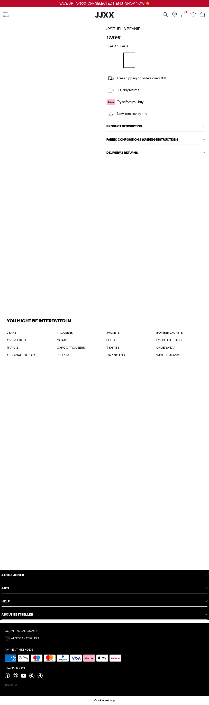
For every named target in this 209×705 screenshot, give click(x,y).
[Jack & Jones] (104, 17)
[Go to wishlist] (193, 16)
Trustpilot (11, 684)
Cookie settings (104, 700)
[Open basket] (202, 15)
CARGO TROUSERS (71, 347)
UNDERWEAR (166, 347)
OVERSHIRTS (16, 340)
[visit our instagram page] (15, 677)
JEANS (11, 332)
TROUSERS (65, 332)
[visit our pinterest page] (31, 677)
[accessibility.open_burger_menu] (6, 15)
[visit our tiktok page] (40, 677)
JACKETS (113, 332)
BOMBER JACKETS (169, 332)
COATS (62, 340)
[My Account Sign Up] (104, 469)
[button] (104, 638)
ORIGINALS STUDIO (21, 355)
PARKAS (12, 347)
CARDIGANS (115, 355)
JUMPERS (63, 355)
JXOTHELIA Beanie (123, 29)
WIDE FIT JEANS (167, 355)
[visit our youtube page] (23, 677)
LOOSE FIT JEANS (168, 340)
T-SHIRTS (112, 347)
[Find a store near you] (174, 16)
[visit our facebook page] (7, 677)
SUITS (110, 340)
